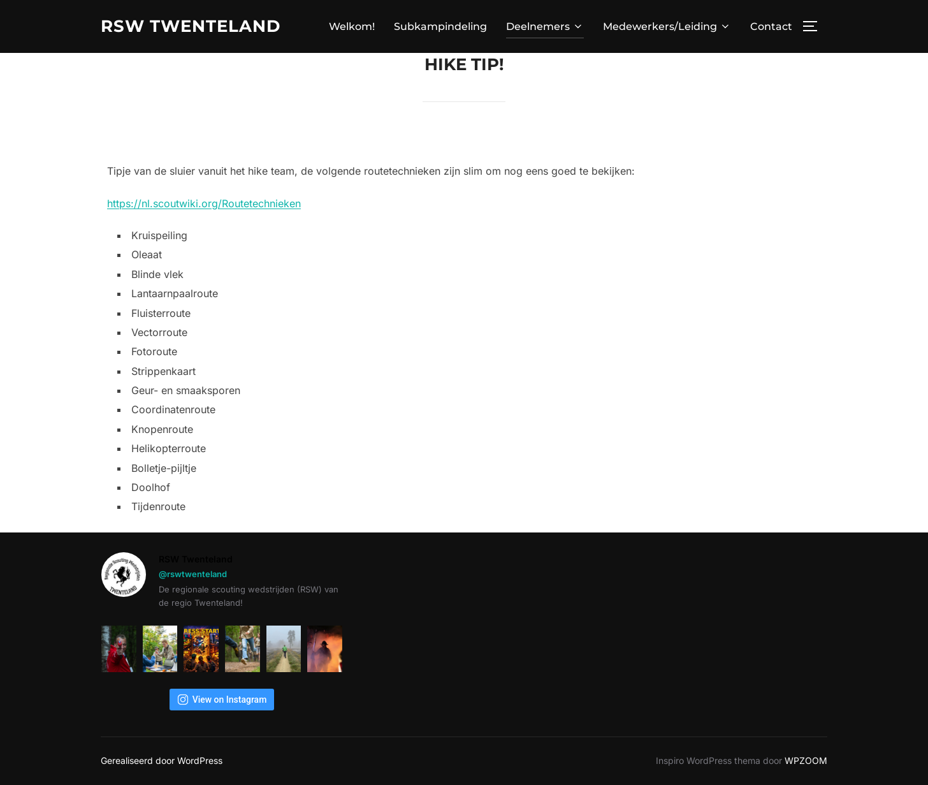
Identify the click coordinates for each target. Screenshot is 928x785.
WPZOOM (806, 760)
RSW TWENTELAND (190, 26)
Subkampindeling (440, 26)
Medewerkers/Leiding (667, 26)
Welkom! (352, 26)
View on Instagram (222, 699)
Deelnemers (545, 26)
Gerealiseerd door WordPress (161, 760)
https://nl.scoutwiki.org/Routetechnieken (204, 203)
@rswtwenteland (193, 574)
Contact (771, 26)
